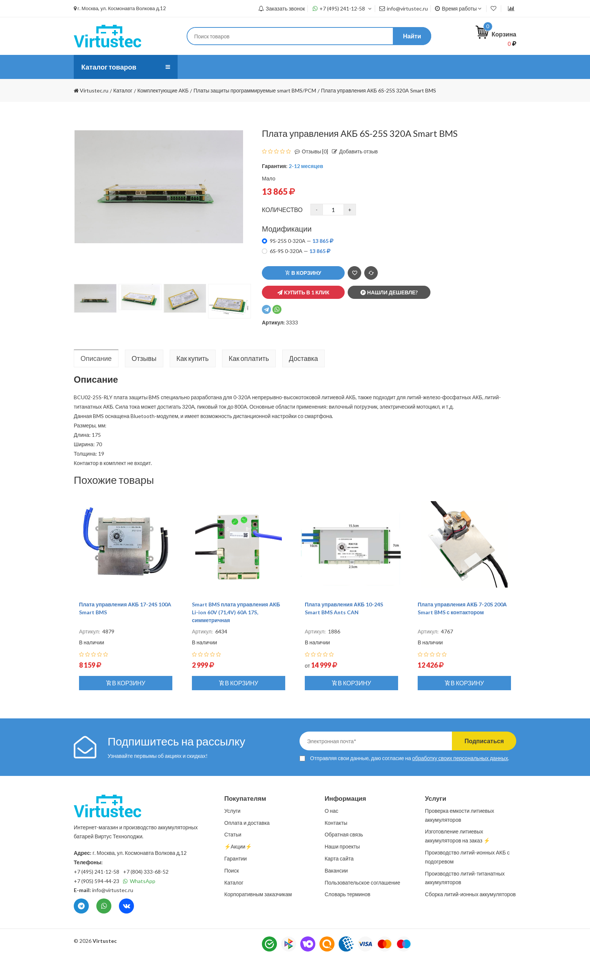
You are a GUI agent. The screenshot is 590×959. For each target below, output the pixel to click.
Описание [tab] (96, 358)
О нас (195, 66)
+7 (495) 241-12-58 (342, 8)
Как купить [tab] (192, 358)
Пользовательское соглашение (362, 882)
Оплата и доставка (275, 66)
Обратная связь (344, 834)
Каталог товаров (108, 67)
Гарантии (235, 858)
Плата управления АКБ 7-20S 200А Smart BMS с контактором (462, 608)
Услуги (225, 66)
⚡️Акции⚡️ (406, 66)
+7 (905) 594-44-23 (96, 881)
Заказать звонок (281, 8)
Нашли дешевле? (389, 292)
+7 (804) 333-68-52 (146, 871)
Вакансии (336, 870)
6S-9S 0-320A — (300, 251)
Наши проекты (342, 846)
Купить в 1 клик (303, 292)
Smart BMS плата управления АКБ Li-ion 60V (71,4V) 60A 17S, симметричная (236, 612)
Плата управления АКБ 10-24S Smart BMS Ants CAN (344, 608)
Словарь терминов (348, 894)
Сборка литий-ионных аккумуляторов (470, 894)
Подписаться (484, 740)
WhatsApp (139, 881)
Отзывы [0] (309, 151)
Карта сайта (339, 858)
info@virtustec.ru (403, 8)
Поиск (231, 870)
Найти (412, 35)
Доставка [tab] (303, 358)
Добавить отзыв (353, 151)
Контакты (362, 66)
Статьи (325, 66)
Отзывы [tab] (144, 358)
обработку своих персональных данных (460, 758)
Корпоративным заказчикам (258, 894)
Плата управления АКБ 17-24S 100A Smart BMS (125, 608)
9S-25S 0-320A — (301, 241)
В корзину (303, 273)
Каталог (233, 882)
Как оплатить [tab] (249, 358)
